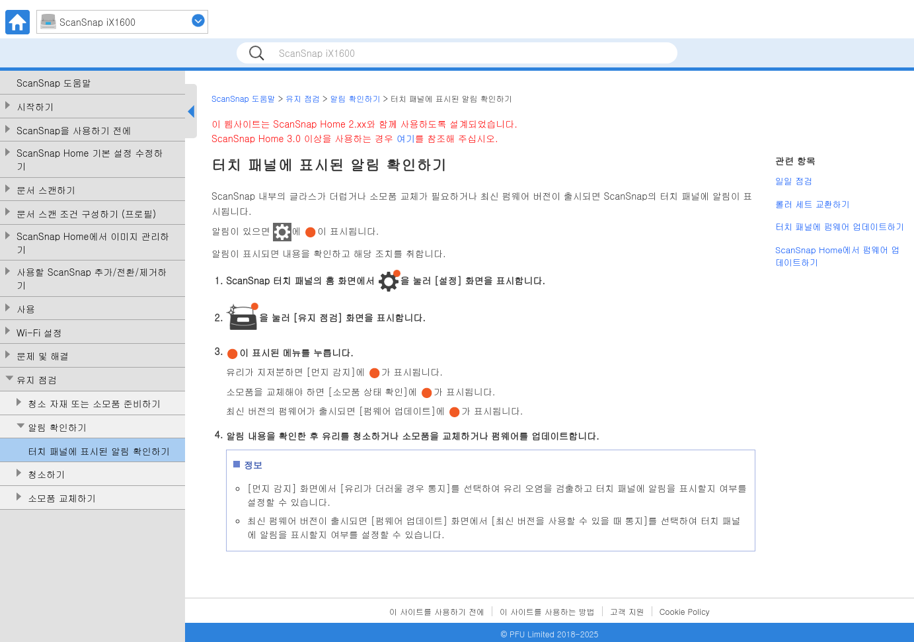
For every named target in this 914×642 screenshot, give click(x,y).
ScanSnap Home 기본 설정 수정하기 (90, 160)
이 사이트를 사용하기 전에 (436, 611)
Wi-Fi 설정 (39, 333)
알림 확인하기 (57, 427)
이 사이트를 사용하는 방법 (547, 611)
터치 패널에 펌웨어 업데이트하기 (839, 226)
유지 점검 (37, 380)
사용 (26, 309)
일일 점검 (793, 181)
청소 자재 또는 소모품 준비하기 (94, 403)
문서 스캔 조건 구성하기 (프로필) (86, 214)
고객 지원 (627, 611)
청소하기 (46, 474)
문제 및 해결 (43, 356)
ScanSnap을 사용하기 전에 (74, 130)
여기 (406, 138)
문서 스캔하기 (46, 190)
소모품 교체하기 (62, 498)
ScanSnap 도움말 (54, 83)
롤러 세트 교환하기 (812, 204)
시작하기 (35, 106)
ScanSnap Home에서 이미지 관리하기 (93, 243)
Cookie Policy (685, 611)
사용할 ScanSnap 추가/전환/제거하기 (92, 279)
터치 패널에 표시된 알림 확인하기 (99, 451)
